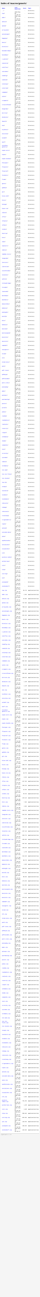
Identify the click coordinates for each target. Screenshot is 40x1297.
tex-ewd (4, 536)
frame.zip (5, 849)
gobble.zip (5, 858)
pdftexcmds (5, 432)
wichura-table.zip (5, 1257)
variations (5, 621)
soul (3, 512)
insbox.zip (5, 906)
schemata (5, 498)
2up (3, 14)
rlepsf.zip (5, 1124)
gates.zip (5, 854)
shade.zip (5, 1134)
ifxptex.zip (6, 896)
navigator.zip (6, 1034)
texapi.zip (5, 1176)
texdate (4, 564)
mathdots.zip (6, 977)
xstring (4, 655)
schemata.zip (6, 1129)
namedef (4, 394)
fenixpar (5, 185)
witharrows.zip (7, 1262)
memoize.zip (6, 987)
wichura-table (6, 636)
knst (3, 270)
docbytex (5, 133)
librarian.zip (6, 939)
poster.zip (5, 1096)
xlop (3, 650)
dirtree (4, 128)
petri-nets (5, 436)
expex (4, 175)
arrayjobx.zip (6, 692)
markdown (5, 337)
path (3, 417)
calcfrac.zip (6, 726)
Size (25, 8)
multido (4, 375)
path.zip (5, 1053)
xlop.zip (5, 1271)
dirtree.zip (6, 773)
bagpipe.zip (6, 702)
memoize (4, 351)
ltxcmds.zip (6, 963)
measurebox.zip (7, 982)
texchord (5, 560)
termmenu (5, 531)
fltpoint (5, 190)
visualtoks (5, 626)
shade (4, 503)
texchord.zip (6, 1181)
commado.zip (6, 754)
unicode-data (6, 607)
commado (4, 104)
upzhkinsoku (6, 617)
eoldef (4, 156)
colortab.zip (6, 749)
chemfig (4, 85)
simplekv (5, 507)
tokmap (4, 579)
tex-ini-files (6, 541)
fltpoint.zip (6, 835)
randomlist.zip (7, 1110)
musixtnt (5, 389)
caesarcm (5, 71)
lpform (4, 318)
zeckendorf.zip (7, 1290)
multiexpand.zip (7, 1015)
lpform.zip (5, 953)
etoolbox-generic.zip (6, 811)
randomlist (5, 479)
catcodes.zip (6, 730)
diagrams (5, 123)
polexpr (4, 451)
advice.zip (5, 683)
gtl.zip (4, 863)
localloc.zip (6, 949)
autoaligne (5, 38)
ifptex (4, 242)
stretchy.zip (6, 1148)
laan (3, 275)
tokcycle (5, 574)
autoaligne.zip (7, 697)
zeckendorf (5, 669)
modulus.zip (6, 1006)
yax (3, 659)
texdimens (5, 569)
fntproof (5, 194)
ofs (3, 408)
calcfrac (5, 76)
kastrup (4, 266)
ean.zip (4, 787)
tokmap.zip (5, 1200)
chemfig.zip (6, 735)
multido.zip (6, 1010)
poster (4, 460)
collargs (5, 95)
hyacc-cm (5, 237)
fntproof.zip (6, 840)
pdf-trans (5, 422)
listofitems (6, 308)
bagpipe (4, 43)
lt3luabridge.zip (7, 958)
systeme (4, 522)
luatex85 (5, 332)
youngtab (5, 664)
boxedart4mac (6, 57)
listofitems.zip (7, 944)
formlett (5, 199)
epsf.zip (5, 806)
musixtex (5, 384)
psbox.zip (5, 1100)
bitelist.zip (6, 711)
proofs (4, 465)
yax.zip (4, 1281)
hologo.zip (5, 877)
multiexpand (6, 379)
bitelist (5, 52)
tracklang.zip (6, 1210)
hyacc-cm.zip (6, 882)
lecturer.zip (6, 934)
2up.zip (4, 673)
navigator (5, 398)
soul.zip (5, 1143)
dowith (4, 137)
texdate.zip (6, 1186)
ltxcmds (4, 327)
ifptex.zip (5, 887)
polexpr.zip (6, 1086)
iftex (4, 247)
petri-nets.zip (7, 1072)
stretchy (5, 517)
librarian (5, 303)
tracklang (5, 588)
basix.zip (5, 707)
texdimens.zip (6, 1191)
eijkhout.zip (6, 792)
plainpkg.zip (6, 1077)
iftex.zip (5, 892)
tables (4, 526)
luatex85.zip (6, 968)
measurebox (5, 346)
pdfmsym (4, 427)
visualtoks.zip (7, 1247)
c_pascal (5, 66)
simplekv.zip (6, 1138)
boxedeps (5, 62)
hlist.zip (5, 873)
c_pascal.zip (6, 721)
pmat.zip (5, 1081)
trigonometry (6, 593)
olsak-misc (5, 413)
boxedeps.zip (6, 716)
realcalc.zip (6, 1115)
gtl (3, 218)
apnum (4, 28)
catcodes (5, 81)
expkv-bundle (6, 180)
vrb (3, 631)
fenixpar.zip (6, 830)
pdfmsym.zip (6, 1062)
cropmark (5, 114)
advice (4, 24)
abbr (3, 19)
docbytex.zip (6, 778)
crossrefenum (6, 118)
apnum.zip (5, 688)
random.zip (5, 1105)
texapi (4, 555)
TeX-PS (4, 550)
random (4, 474)
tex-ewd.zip (6, 1162)
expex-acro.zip (7, 816)
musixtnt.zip (6, 1025)
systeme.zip (6, 1153)
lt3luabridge (6, 322)
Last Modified (18, 8)
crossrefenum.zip (7, 768)
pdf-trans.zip (6, 1058)
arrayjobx (5, 33)
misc (3, 365)
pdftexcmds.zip (7, 1067)
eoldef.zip (5, 802)
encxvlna (5, 152)
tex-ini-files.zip (5, 1167)
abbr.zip (5, 678)
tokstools (5, 583)
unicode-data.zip (7, 1229)
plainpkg (5, 441)
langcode (5, 294)
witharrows (5, 640)
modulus (4, 370)
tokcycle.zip (6, 1195)
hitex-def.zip (6, 868)
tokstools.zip (6, 1205)
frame (4, 204)
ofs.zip (4, 1043)
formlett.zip (6, 844)
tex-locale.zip (7, 1172)
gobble (4, 213)
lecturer (5, 299)
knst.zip (5, 915)
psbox (4, 470)
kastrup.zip (6, 911)
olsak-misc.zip (7, 1048)
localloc (5, 313)
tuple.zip (5, 1219)
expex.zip (5, 821)
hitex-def (5, 223)
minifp (4, 360)
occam (4, 403)
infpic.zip (5, 901)
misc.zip (5, 1001)
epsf (3, 161)
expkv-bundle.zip (7, 825)
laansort (5, 280)
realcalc (5, 484)
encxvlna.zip (6, 797)
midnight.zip (6, 991)
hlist (4, 228)
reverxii (5, 488)
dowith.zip (5, 783)
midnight (5, 356)
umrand (4, 602)
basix (4, 47)
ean (3, 142)
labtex (4, 285)
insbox (4, 261)
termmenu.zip (6, 1157)
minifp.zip (5, 996)
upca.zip (5, 1233)
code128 (4, 90)
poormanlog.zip (7, 1091)
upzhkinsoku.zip (7, 1238)
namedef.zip (6, 1029)
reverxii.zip (6, 1119)
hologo (4, 232)
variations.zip (7, 1243)
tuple (4, 598)
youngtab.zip (6, 1285)
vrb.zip (4, 1252)
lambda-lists (6, 289)
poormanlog (5, 455)
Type (29, 8)
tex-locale (5, 545)
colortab (5, 100)
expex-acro (5, 171)
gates (4, 209)
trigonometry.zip (7, 1214)
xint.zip (5, 1266)
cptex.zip (5, 759)
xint (3, 645)
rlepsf (4, 493)
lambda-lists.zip (7, 925)
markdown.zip (6, 972)
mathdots (5, 341)
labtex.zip (5, 920)
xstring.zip (6, 1276)
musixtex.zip (6, 1020)
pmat (3, 446)
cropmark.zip (6, 764)
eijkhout (5, 147)
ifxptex (4, 251)
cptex (4, 109)
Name (4, 8)
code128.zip (6, 740)
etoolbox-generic (5, 166)
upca (3, 612)
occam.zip (5, 1039)
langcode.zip (6, 930)
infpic (4, 256)
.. (2, 11)
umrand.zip (5, 1224)
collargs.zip (6, 745)
